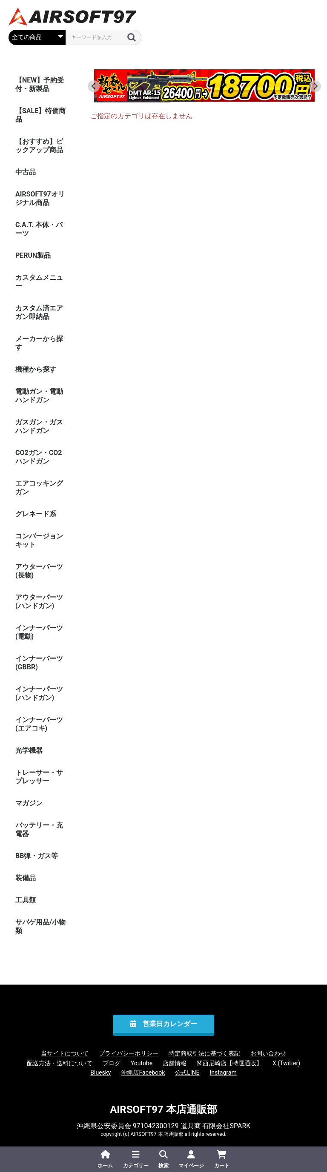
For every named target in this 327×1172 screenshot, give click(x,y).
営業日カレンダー (170, 1024)
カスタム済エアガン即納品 (39, 312)
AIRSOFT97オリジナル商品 (40, 198)
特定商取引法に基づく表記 (204, 1053)
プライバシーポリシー (128, 1053)
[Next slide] (315, 86)
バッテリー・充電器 (39, 829)
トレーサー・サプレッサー (39, 776)
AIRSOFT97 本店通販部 (163, 1109)
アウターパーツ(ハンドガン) (39, 601)
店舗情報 (174, 1063)
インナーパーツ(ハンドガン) (39, 693)
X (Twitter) (286, 1063)
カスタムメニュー (39, 281)
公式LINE (187, 1072)
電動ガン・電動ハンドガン (39, 395)
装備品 (25, 878)
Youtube (141, 1063)
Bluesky (100, 1072)
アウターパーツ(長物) (39, 571)
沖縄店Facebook (143, 1072)
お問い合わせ (268, 1053)
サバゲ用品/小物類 (40, 926)
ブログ (111, 1063)
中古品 (25, 172)
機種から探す (35, 369)
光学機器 (29, 750)
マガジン (29, 803)
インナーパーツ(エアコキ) (39, 724)
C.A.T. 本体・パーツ (39, 229)
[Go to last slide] (94, 86)
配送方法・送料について (59, 1063)
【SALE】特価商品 (40, 115)
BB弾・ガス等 (36, 856)
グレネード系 (35, 514)
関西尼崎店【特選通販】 (229, 1063)
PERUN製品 (33, 255)
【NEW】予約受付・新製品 (39, 84)
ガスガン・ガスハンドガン (39, 426)
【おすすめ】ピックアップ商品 (39, 145)
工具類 (25, 900)
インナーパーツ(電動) (39, 632)
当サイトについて (65, 1053)
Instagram (223, 1072)
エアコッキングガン (39, 487)
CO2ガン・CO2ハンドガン (38, 457)
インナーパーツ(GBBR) (39, 662)
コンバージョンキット (39, 540)
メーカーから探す (39, 343)
